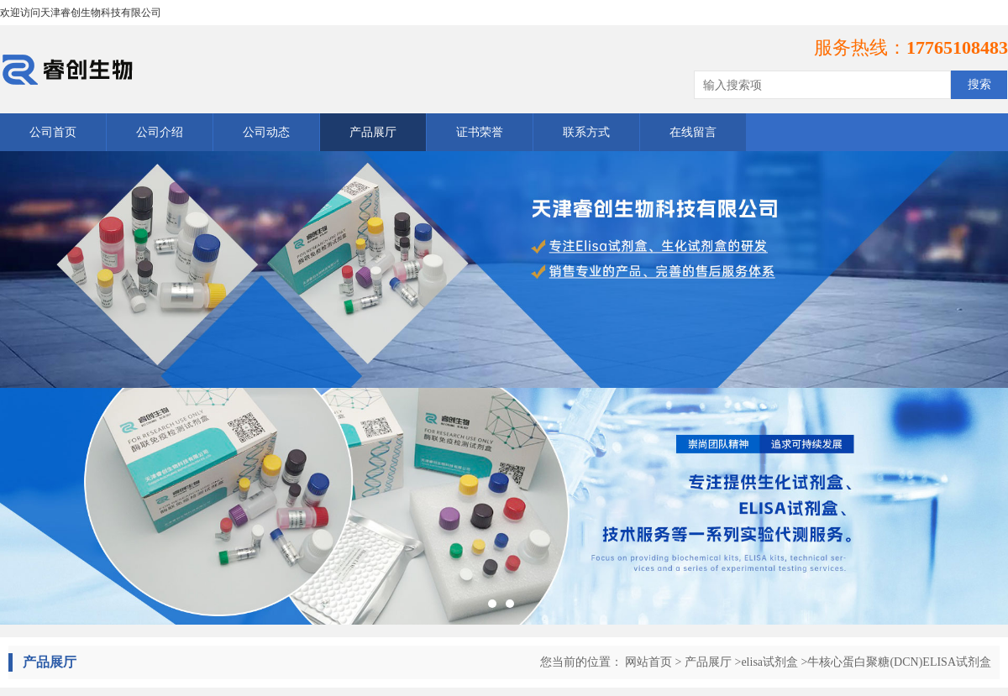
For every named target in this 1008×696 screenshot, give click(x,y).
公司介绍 (159, 132)
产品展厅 (372, 132)
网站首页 (648, 662)
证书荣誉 (479, 132)
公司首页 (52, 132)
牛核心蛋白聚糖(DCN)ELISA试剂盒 (899, 662)
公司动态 (266, 132)
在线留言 (693, 132)
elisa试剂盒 (769, 662)
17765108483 (957, 47)
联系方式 (586, 132)
